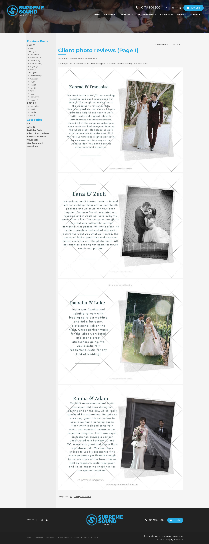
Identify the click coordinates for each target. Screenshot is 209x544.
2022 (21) (32, 72)
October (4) (35, 60)
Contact (195, 14)
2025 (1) (31, 45)
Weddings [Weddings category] (32, 146)
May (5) (33, 88)
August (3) (34, 79)
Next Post (176, 44)
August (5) (34, 66)
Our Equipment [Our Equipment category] (35, 143)
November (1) (35, 57)
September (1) (36, 63)
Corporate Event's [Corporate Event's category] (36, 136)
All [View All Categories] (71, 497)
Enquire (195, 8)
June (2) (33, 85)
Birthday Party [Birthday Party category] (34, 130)
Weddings (110, 14)
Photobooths (145, 14)
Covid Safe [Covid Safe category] (32, 140)
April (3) (33, 91)
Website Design (164, 540)
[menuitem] (29, 537)
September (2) (36, 76)
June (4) (33, 112)
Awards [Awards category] (31, 127)
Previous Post (163, 44)
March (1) (33, 48)
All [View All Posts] (28, 123)
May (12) (33, 115)
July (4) (32, 109)
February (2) (35, 97)
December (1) (35, 54)
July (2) (32, 82)
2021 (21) (31, 103)
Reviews (181, 14)
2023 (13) (31, 51)
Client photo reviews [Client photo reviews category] (38, 133)
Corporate (126, 14)
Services (165, 14)
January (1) (34, 100)
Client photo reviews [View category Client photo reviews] (82, 497)
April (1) (33, 70)
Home (97, 14)
